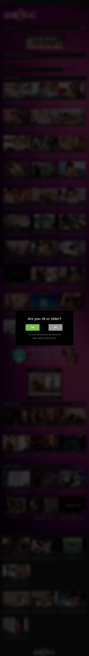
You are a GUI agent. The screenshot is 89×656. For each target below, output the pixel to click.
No (55, 327)
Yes (32, 327)
